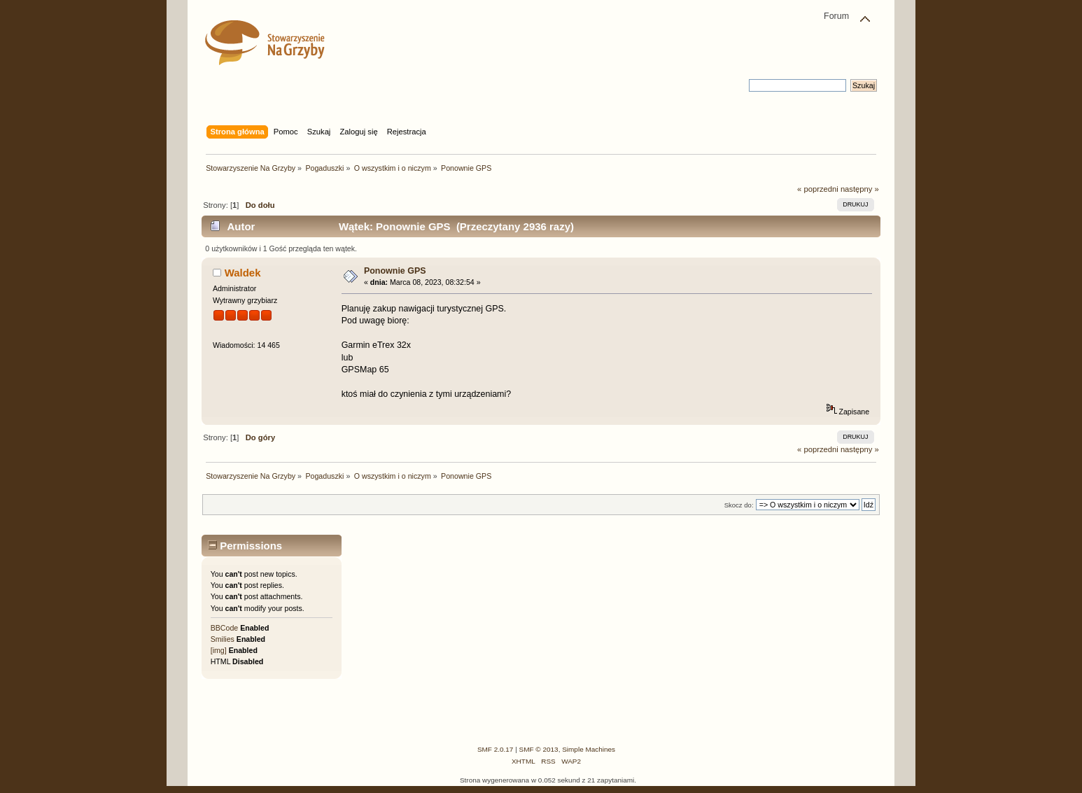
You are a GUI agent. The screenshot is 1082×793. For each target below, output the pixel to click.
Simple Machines (588, 749)
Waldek (243, 273)
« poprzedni (817, 189)
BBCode (224, 628)
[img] (219, 650)
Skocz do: (739, 505)
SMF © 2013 (538, 749)
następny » (860, 189)
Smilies (222, 639)
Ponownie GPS (395, 271)
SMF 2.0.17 (495, 749)
